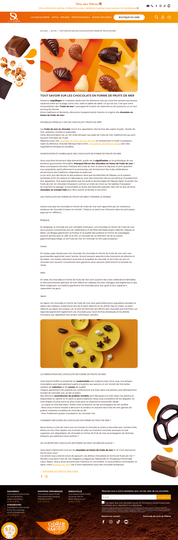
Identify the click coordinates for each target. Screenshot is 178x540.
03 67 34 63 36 (43, 502)
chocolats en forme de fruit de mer (77, 141)
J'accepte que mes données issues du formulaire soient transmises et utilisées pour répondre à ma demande (136, 507)
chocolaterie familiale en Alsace (104, 144)
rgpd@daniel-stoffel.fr (135, 510)
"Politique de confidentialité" (137, 511)
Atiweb (128, 538)
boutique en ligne (62, 465)
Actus (53, 31)
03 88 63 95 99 (13, 515)
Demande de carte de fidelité (157, 516)
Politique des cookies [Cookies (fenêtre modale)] (80, 538)
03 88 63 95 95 (13, 502)
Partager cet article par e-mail (60, 471)
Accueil (44, 31)
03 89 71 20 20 (74, 502)
